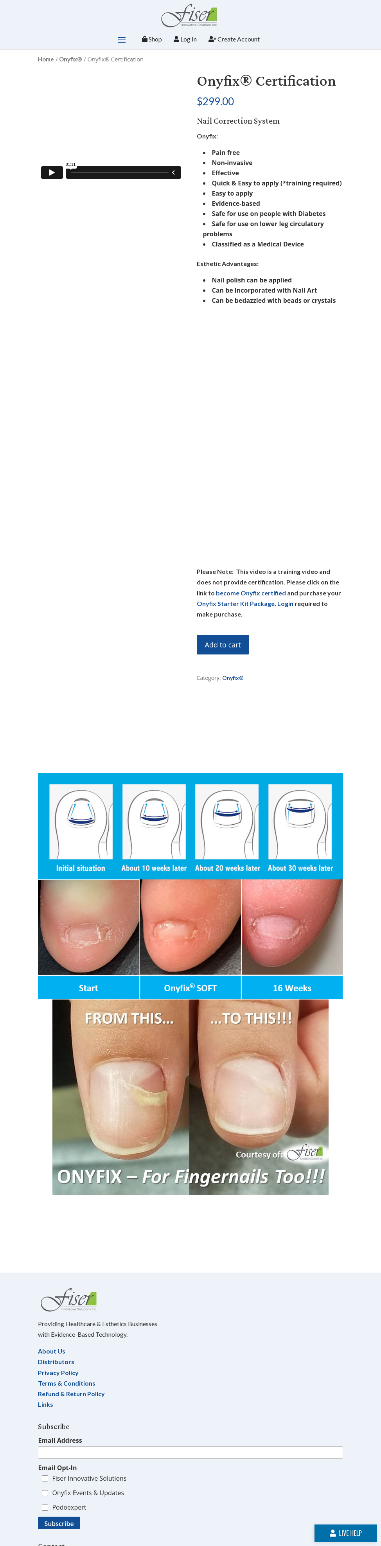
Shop (152, 39)
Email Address (60, 1440)
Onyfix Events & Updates (88, 1492)
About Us (51, 1351)
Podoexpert (69, 1507)
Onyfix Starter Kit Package (236, 603)
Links (45, 1404)
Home (46, 59)
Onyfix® (70, 59)
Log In (185, 39)
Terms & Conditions (66, 1383)
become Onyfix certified (251, 593)
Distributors (56, 1361)
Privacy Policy (58, 1372)
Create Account (234, 39)
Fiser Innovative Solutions (89, 1478)
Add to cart (223, 644)
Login (285, 603)
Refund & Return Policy (71, 1393)
